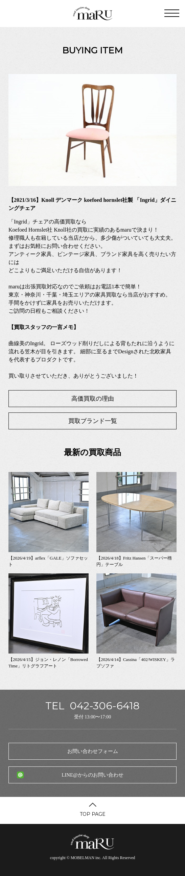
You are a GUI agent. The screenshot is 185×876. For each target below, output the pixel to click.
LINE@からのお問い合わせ (92, 775)
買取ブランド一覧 (92, 421)
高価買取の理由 (92, 398)
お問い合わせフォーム (92, 751)
